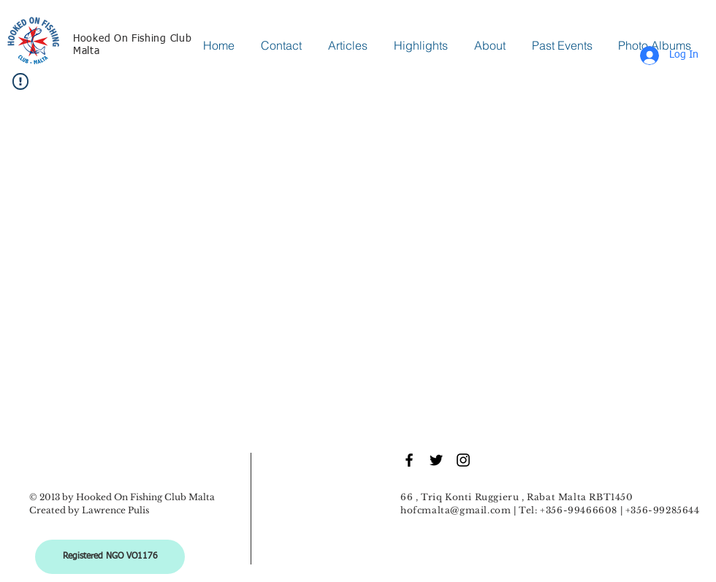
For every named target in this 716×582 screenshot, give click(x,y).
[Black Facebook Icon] (409, 460)
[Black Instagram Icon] (463, 460)
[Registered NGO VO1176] (110, 557)
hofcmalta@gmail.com (455, 510)
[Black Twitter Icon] (436, 460)
